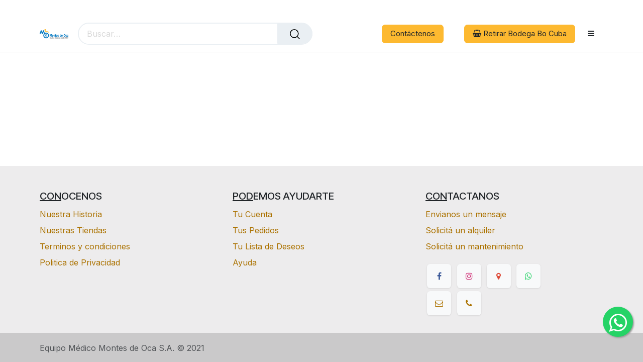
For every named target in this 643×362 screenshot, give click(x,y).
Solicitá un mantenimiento (474, 246)
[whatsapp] (528, 276)
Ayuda (245, 262)
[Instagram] (469, 276)
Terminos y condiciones (85, 246)
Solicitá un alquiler (460, 230)
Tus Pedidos (256, 230)
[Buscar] (294, 34)
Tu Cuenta (252, 214)
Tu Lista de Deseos (268, 246)
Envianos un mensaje (465, 214)
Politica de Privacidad (80, 262)
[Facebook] (439, 276)
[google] (499, 276)
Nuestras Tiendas (73, 230)
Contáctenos (412, 33)
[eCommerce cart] (327, 34)
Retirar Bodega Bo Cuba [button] (520, 33)
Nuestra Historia (71, 214)
